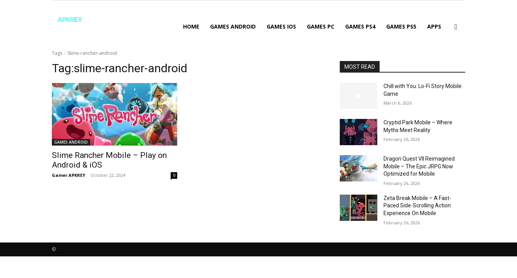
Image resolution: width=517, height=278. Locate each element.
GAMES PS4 (360, 26)
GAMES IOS (281, 26)
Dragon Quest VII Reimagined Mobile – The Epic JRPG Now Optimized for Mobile (419, 166)
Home (191, 26)
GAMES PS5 (401, 26)
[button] (456, 27)
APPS (434, 26)
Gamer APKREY (68, 175)
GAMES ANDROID (233, 26)
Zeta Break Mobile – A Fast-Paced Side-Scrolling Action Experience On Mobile (417, 205)
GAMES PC (320, 26)
